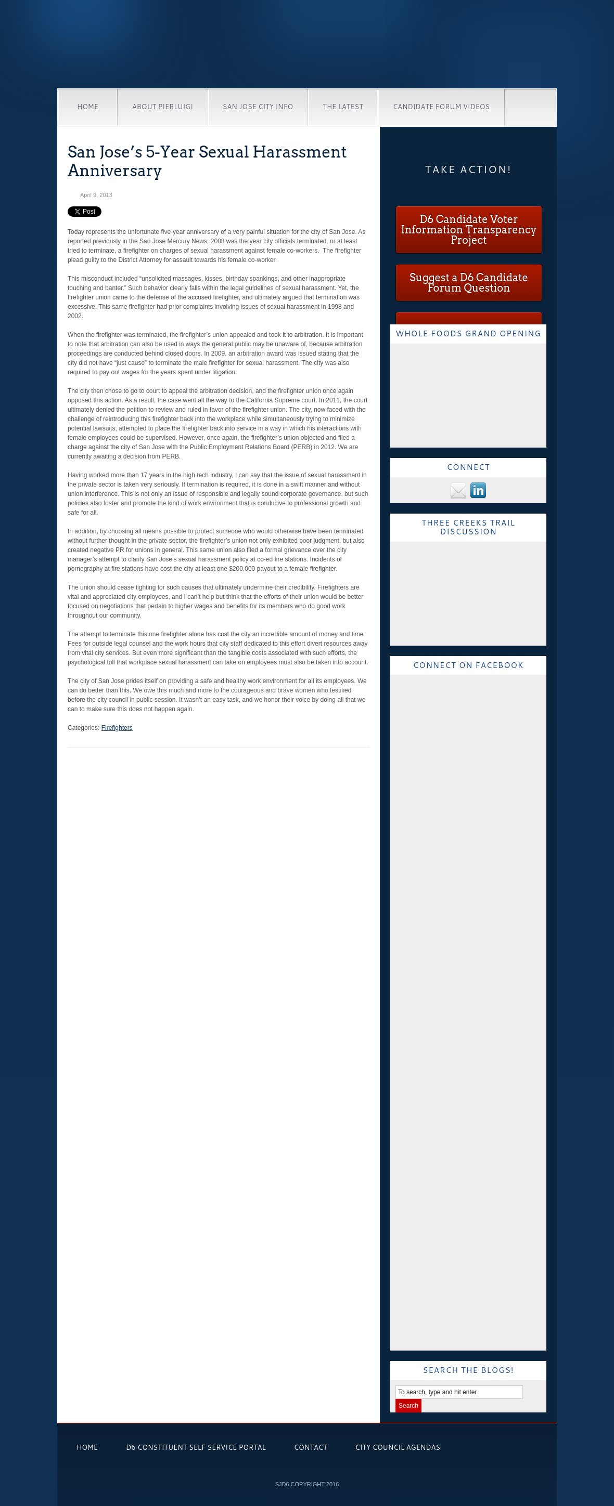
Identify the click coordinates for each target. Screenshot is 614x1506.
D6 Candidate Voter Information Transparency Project (468, 229)
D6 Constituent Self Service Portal (196, 1447)
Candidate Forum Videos (441, 106)
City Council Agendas (397, 1447)
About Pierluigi (162, 106)
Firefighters (117, 727)
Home (87, 106)
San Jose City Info (258, 106)
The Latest (343, 106)
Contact (310, 1447)
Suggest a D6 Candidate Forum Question (469, 282)
